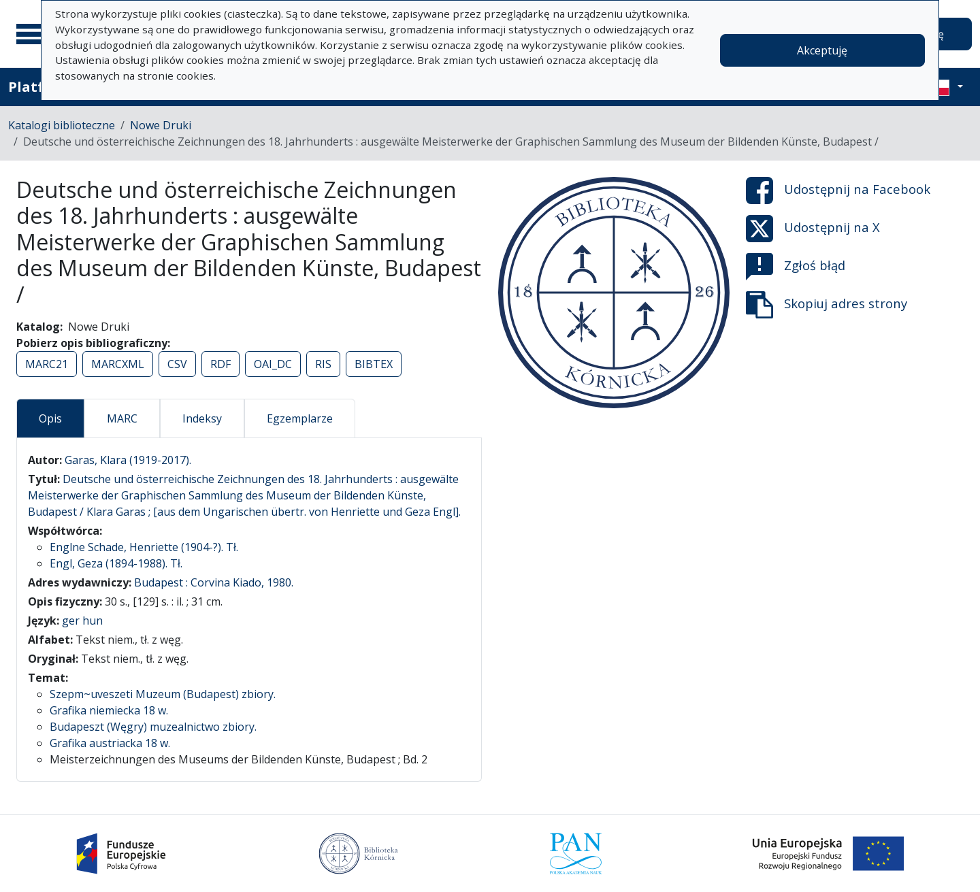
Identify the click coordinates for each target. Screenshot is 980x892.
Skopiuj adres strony (826, 304)
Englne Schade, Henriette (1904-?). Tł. (144, 547)
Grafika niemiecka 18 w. (109, 710)
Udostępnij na (838, 190)
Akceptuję (822, 50)
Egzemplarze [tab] (300, 418)
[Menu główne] (33, 34)
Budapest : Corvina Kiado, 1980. (213, 582)
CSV (177, 364)
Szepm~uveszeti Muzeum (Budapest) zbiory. (163, 694)
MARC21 (46, 364)
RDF (220, 364)
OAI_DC (273, 364)
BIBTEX (374, 364)
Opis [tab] (50, 418)
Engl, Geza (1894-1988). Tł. (116, 563)
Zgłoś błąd (795, 266)
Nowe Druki (160, 125)
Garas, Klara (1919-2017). (128, 459)
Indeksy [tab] (202, 418)
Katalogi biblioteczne (61, 125)
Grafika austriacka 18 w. (110, 743)
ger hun (82, 620)
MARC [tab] (122, 418)
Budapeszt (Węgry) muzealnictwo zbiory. (153, 726)
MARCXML (117, 364)
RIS (323, 364)
